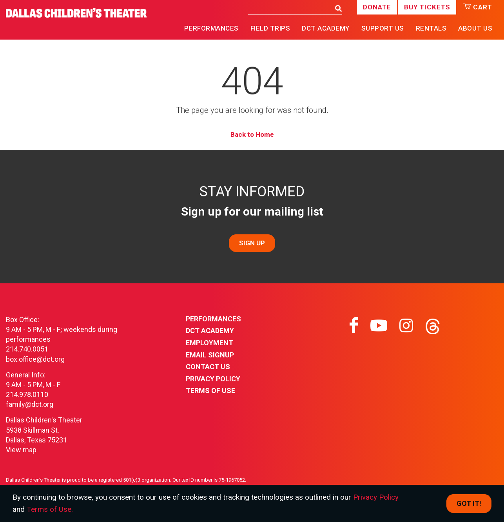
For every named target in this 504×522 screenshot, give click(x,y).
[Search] (289, 7)
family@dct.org (29, 404)
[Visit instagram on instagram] (406, 326)
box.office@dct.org (35, 359)
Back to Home (252, 134)
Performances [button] (211, 28)
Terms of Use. (50, 509)
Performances (213, 319)
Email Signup (210, 355)
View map (21, 450)
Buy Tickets (427, 7)
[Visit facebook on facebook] (354, 326)
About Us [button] (475, 28)
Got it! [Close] (469, 503)
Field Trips (270, 28)
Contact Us (208, 366)
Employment (209, 343)
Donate (377, 7)
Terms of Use (210, 390)
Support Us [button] (382, 28)
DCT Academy (326, 28)
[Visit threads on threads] (433, 326)
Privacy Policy (213, 379)
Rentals (431, 28)
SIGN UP (252, 243)
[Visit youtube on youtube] (379, 326)
